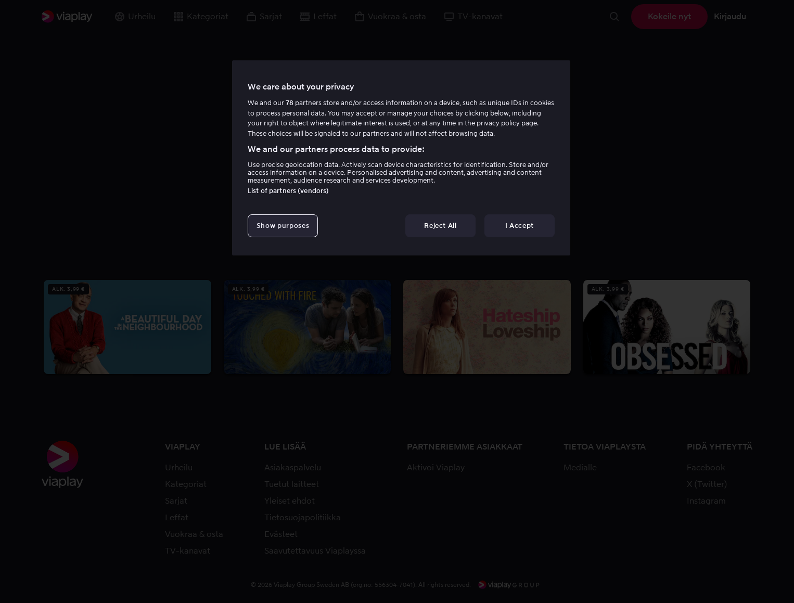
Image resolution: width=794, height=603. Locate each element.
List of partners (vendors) (288, 191)
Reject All (440, 225)
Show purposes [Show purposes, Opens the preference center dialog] (283, 225)
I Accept (519, 225)
